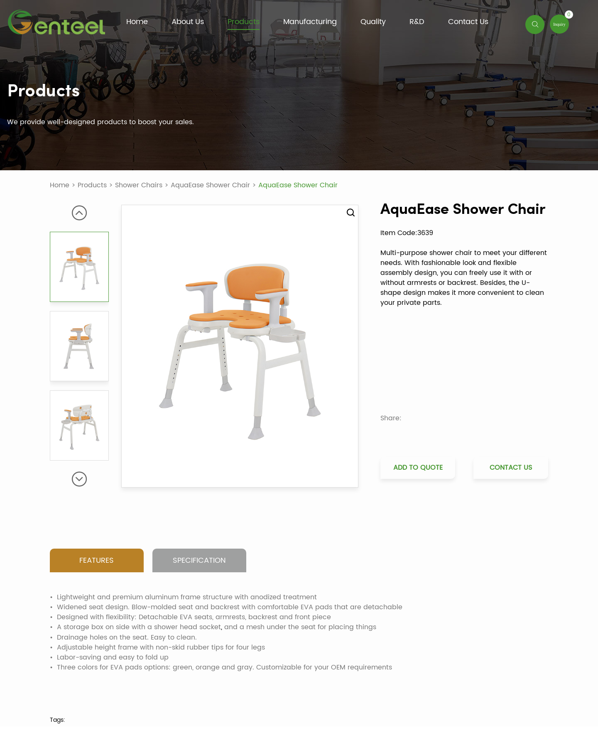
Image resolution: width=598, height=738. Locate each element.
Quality (373, 22)
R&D (416, 22)
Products (244, 22)
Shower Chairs (138, 185)
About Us (188, 22)
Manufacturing (310, 22)
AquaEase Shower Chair (210, 185)
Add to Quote (418, 467)
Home (137, 22)
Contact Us (468, 22)
